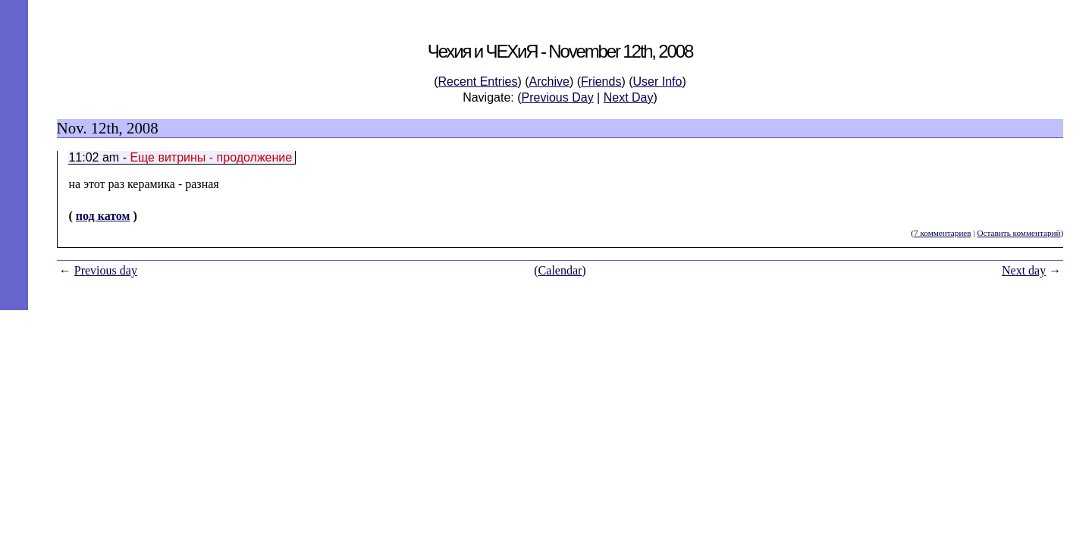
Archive (549, 81)
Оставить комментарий (1018, 232)
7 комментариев (942, 232)
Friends (601, 81)
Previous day (105, 270)
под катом (103, 215)
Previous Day (558, 97)
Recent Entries (478, 81)
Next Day (629, 97)
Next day (1024, 270)
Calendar (560, 270)
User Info (657, 81)
